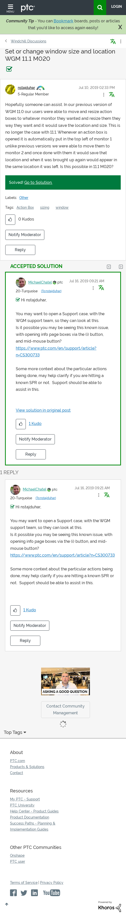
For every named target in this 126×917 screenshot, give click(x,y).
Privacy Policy (51, 882)
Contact (16, 773)
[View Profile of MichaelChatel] (40, 282)
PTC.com (17, 761)
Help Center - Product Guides (34, 811)
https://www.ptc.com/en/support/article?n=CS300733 (62, 555)
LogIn (116, 7)
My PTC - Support (25, 799)
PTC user (17, 861)
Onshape (17, 855)
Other (23, 197)
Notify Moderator (25, 234)
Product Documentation (29, 817)
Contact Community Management (65, 709)
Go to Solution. (38, 182)
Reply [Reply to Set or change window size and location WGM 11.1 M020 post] (20, 249)
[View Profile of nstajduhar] (26, 88)
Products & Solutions (27, 767)
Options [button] (120, 41)
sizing (44, 207)
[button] (104, 95)
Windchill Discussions (28, 41)
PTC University (22, 805)
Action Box (25, 207)
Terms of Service (24, 882)
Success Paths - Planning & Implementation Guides (32, 826)
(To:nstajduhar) (51, 291)
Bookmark (63, 21)
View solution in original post (43, 410)
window (62, 207)
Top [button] (6, 904)
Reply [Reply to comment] (30, 454)
